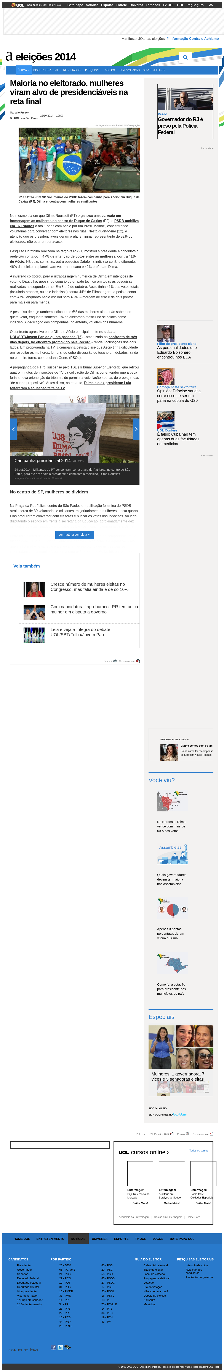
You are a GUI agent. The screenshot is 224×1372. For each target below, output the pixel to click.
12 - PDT (64, 1282)
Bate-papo (75, 5)
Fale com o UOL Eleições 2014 (152, 1134)
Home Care (193, 1217)
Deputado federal (28, 1278)
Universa (136, 5)
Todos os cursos (198, 1150)
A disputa (149, 1300)
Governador (24, 1269)
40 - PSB (107, 1265)
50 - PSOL (108, 1291)
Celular (67, 1347)
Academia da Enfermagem (134, 1217)
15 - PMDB (66, 1291)
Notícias (92, 5)
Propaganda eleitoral (157, 1278)
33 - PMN (65, 1295)
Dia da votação (153, 1287)
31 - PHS (65, 1287)
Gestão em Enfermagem (168, 1217)
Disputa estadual (46, 70)
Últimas (24, 70)
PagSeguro (195, 5)
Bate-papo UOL (182, 1239)
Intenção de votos (197, 1265)
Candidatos (18, 1259)
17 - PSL (106, 1287)
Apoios (111, 70)
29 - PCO (65, 1278)
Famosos (153, 5)
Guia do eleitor (155, 70)
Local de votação (154, 1274)
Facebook (54, 1347)
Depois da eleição (155, 1295)
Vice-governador (27, 1295)
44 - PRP (65, 1321)
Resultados (72, 70)
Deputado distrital (28, 1287)
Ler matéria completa (75, 534)
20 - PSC (107, 1269)
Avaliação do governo (199, 1277)
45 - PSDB (108, 1278)
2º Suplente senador (30, 1304)
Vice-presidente (27, 1291)
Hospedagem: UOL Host (206, 1367)
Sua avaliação (130, 70)
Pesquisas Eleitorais (195, 1259)
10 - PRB (65, 1317)
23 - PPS (64, 1308)
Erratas (181, 1134)
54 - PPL (64, 1304)
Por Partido (61, 1259)
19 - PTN (107, 1317)
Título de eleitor (153, 1269)
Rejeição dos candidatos (194, 1271)
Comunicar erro (127, 661)
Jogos (158, 1239)
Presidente (23, 1265)
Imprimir (108, 661)
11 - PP (64, 1300)
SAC (58, 4)
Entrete (121, 5)
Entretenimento (50, 1239)
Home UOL (22, 1239)
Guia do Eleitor (148, 1259)
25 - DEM (65, 1265)
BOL (180, 5)
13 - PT (106, 1300)
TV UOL (168, 5)
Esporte (107, 5)
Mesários (149, 1304)
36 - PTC (107, 1313)
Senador (22, 1274)
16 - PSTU (108, 1295)
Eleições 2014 (45, 57)
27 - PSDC (108, 1282)
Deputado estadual (29, 1282)
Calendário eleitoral (156, 1265)
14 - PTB (106, 1308)
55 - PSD (107, 1274)
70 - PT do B (109, 1304)
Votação (149, 1282)
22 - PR (64, 1313)
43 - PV (106, 1321)
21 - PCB (65, 1274)
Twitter (60, 1347)
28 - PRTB (65, 1326)
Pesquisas (93, 70)
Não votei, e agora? (156, 1291)
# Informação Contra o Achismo (193, 39)
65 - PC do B (67, 1269)
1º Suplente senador (30, 1300)
